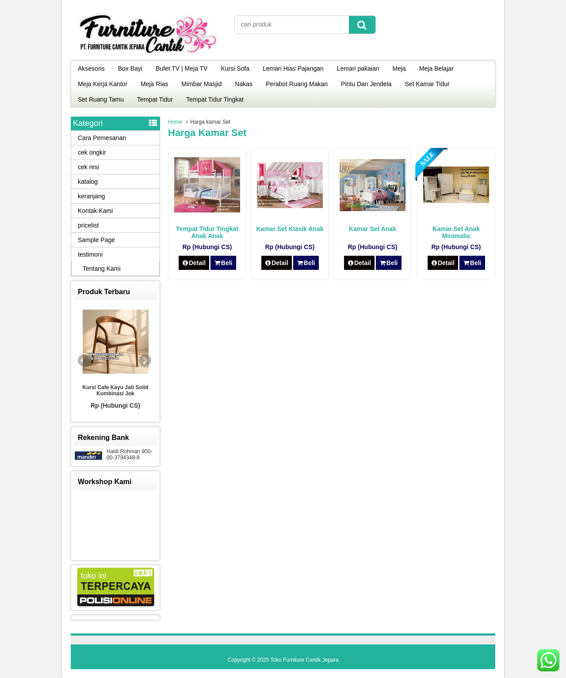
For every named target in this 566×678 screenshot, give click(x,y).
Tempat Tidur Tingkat (215, 99)
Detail (194, 262)
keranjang (91, 196)
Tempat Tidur (155, 99)
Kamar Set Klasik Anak (290, 228)
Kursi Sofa (235, 68)
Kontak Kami (95, 210)
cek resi (88, 166)
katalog (88, 181)
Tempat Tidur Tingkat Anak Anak (207, 232)
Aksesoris (91, 68)
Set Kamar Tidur (427, 83)
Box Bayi (130, 68)
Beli (223, 262)
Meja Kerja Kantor (102, 83)
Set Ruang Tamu (101, 99)
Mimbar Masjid (201, 83)
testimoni (90, 254)
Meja (399, 68)
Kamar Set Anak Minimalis (456, 232)
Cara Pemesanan (102, 137)
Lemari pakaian (358, 68)
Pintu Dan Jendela (366, 83)
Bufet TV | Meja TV (182, 68)
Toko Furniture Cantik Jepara (304, 660)
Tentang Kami (102, 268)
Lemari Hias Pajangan (293, 68)
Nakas (243, 83)
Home (175, 122)
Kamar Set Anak (372, 228)
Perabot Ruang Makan (297, 83)
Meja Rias (154, 83)
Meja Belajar (436, 68)
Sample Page (96, 239)
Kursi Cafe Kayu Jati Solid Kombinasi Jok (115, 390)
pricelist (88, 225)
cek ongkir (92, 152)
